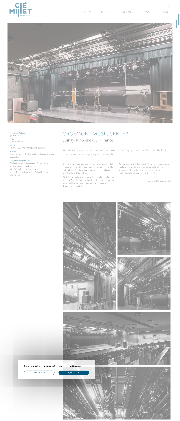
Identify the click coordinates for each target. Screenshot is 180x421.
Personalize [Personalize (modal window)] (39, 373)
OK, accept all (74, 373)
